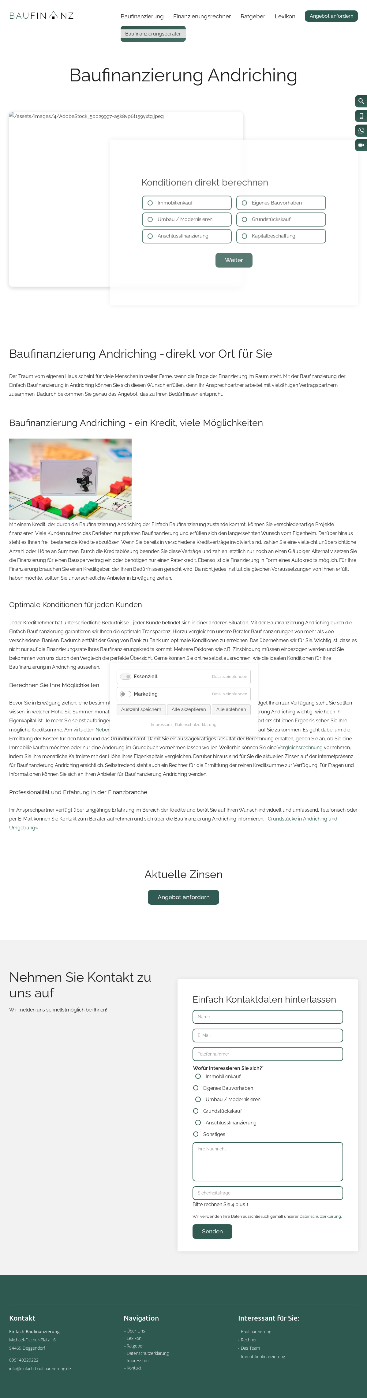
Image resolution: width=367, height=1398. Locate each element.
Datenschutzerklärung (320, 1238)
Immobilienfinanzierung (263, 1356)
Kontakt (134, 1368)
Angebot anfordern (331, 16)
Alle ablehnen (231, 709)
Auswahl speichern (141, 709)
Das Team (250, 1348)
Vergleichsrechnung (300, 770)
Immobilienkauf (223, 1099)
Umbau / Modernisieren (233, 1122)
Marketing (146, 694)
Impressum (137, 1360)
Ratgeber (253, 16)
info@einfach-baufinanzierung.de (40, 1368)
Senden (212, 1254)
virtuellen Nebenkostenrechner (108, 752)
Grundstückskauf (222, 1134)
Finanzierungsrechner (202, 16)
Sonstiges (214, 1157)
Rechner (249, 1340)
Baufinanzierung (142, 16)
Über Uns (136, 1331)
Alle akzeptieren (189, 709)
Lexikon (285, 16)
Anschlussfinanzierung (231, 1145)
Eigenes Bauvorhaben (228, 1110)
